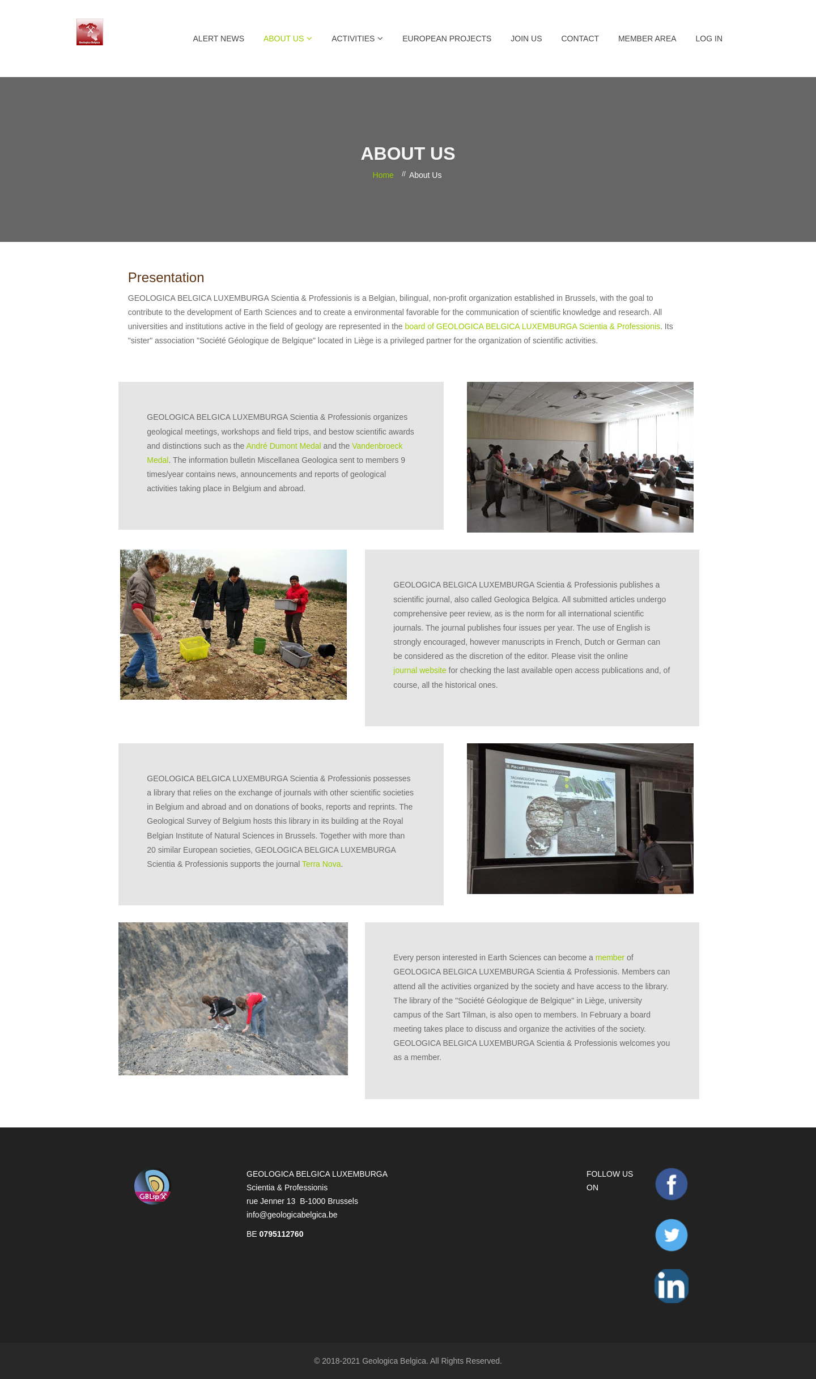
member (610, 957)
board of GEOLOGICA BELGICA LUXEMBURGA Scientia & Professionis (533, 326)
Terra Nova (321, 864)
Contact (580, 38)
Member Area (647, 38)
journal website (419, 670)
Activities (353, 38)
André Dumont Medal (283, 445)
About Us (284, 38)
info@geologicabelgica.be (292, 1214)
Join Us (526, 38)
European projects (446, 38)
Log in (709, 38)
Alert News (219, 38)
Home (383, 175)
